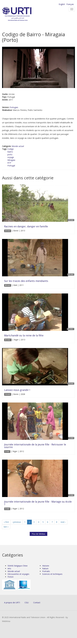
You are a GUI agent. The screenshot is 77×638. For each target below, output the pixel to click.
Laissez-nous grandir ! (17, 390)
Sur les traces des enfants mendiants (26, 281)
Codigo (10, 149)
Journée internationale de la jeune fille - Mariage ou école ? (38, 503)
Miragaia (11, 160)
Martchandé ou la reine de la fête (23, 335)
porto (9, 154)
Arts (9, 568)
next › (63, 522)
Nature (45, 568)
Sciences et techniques (52, 574)
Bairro (10, 151)
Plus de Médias (38, 534)
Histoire (45, 565)
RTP (9, 162)
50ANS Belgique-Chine (18, 565)
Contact (36, 602)
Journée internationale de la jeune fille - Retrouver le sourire (35, 446)
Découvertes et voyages (18, 574)
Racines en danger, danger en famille (26, 226)
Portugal (11, 165)
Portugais (14, 107)
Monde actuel (18, 146)
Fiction (10, 576)
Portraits (46, 571)
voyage (10, 157)
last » (6, 526)
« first (6, 522)
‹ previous (16, 522)
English (62, 4)
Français (70, 4)
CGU (27, 602)
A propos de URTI (12, 602)
